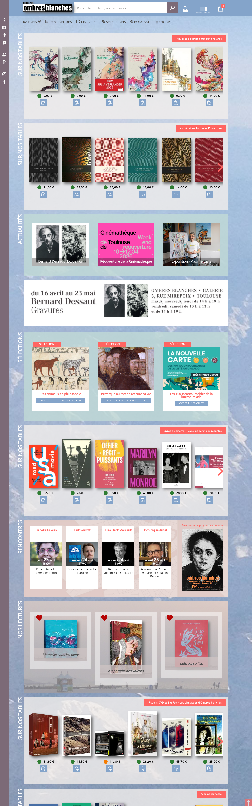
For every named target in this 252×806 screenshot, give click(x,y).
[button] (220, 76)
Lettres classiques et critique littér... (126, 400)
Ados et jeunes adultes (191, 403)
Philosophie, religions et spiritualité (60, 400)
